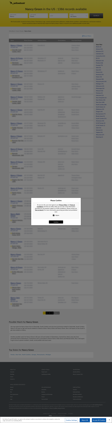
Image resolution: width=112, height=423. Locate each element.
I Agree (56, 215)
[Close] (109, 420)
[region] (56, 420)
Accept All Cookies (99, 420)
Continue (56, 222)
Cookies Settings (71, 420)
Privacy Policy (63, 205)
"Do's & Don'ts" (39, 210)
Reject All (85, 420)
